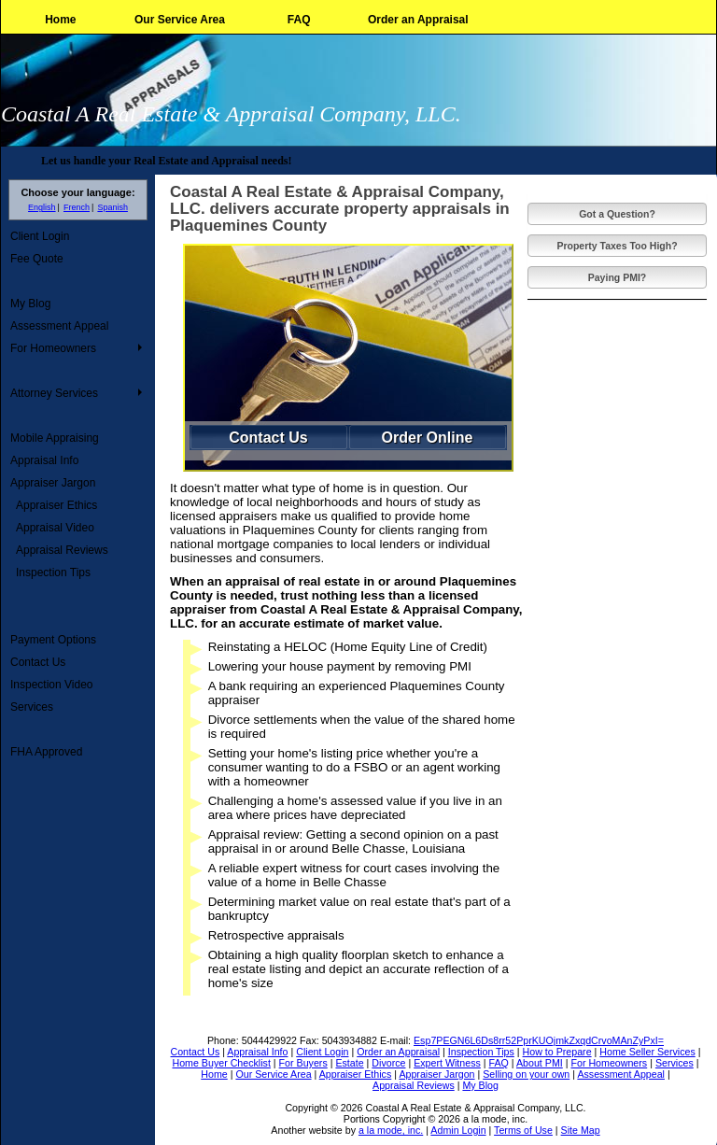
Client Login (39, 236)
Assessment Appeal (59, 325)
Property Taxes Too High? (616, 245)
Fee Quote (36, 258)
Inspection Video (51, 684)
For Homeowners (53, 348)
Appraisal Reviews (62, 550)
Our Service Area (179, 19)
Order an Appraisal (418, 19)
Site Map (580, 1130)
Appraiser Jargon (52, 482)
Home (60, 19)
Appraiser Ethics (56, 505)
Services (31, 707)
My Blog (30, 303)
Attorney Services (54, 393)
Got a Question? (617, 213)
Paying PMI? (617, 277)
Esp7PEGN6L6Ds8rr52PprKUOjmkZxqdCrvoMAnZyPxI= (539, 1040)
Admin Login (457, 1130)
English (42, 207)
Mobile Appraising (54, 438)
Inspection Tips (53, 572)
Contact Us (37, 662)
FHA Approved (46, 751)
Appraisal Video (55, 527)
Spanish (112, 207)
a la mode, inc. (390, 1130)
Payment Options (53, 639)
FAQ (299, 19)
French (76, 207)
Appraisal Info (44, 460)
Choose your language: (77, 192)
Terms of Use (523, 1130)
